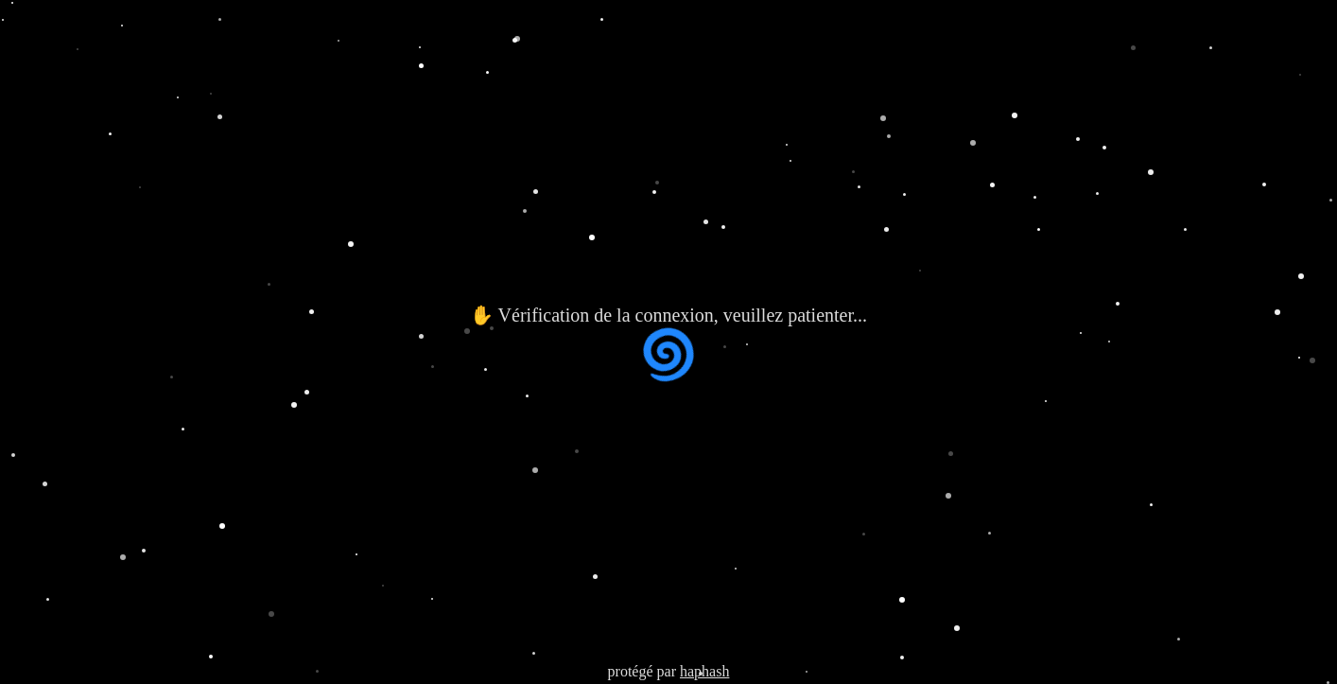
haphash (704, 671)
